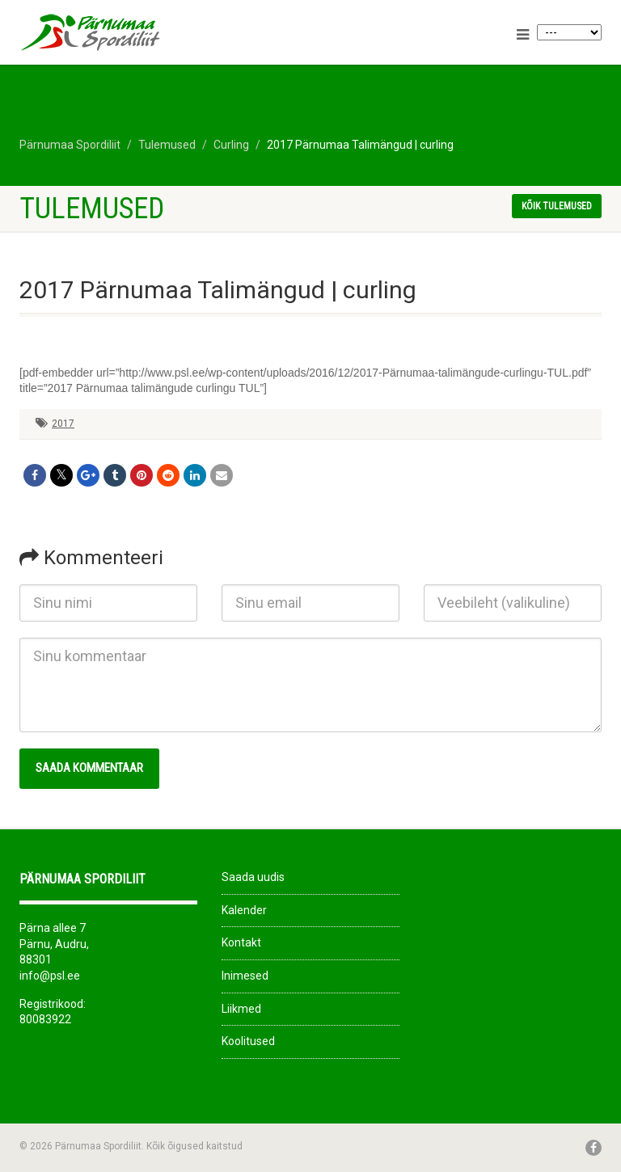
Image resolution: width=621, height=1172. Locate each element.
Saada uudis (253, 877)
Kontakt (241, 942)
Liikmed (241, 1008)
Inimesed (245, 975)
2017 (63, 423)
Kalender (244, 910)
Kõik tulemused (557, 206)
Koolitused (248, 1041)
